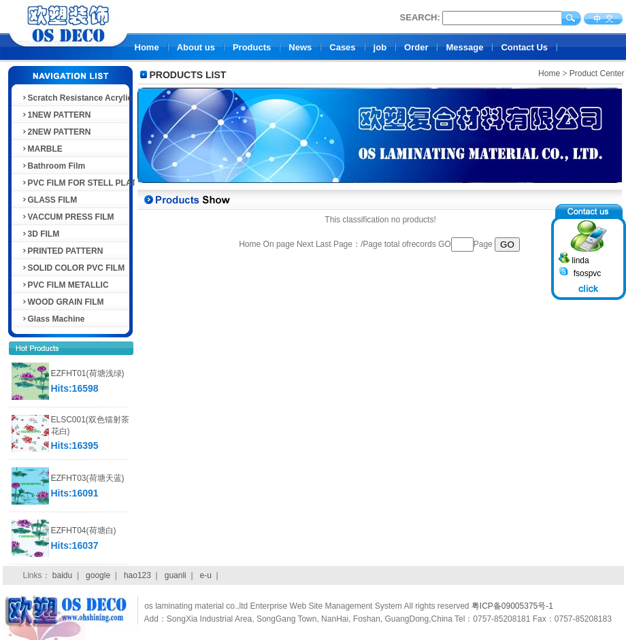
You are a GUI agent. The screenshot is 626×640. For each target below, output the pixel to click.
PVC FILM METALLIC (65, 285)
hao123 (137, 575)
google (98, 575)
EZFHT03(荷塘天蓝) (88, 478)
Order (416, 47)
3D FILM (40, 234)
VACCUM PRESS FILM (67, 217)
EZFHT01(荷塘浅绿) (88, 373)
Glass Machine (53, 319)
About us (196, 47)
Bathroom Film (53, 166)
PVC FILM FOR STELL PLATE (81, 183)
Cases (342, 47)
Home (147, 47)
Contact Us (524, 47)
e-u (206, 575)
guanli (175, 575)
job (380, 47)
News (300, 47)
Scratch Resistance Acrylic (77, 98)
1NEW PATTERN (56, 115)
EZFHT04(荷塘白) (83, 530)
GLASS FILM (49, 200)
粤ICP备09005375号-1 (512, 606)
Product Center (597, 73)
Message (464, 47)
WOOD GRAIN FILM (62, 302)
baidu (62, 575)
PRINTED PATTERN (62, 251)
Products (252, 47)
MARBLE (42, 149)
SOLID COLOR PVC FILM (73, 268)
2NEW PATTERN (56, 132)
